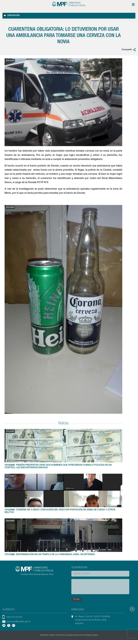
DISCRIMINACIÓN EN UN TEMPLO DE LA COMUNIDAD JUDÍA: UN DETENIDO (63, 537)
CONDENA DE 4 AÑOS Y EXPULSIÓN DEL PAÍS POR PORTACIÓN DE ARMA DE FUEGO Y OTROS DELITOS (63, 494)
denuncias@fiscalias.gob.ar (19, 622)
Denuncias (11, 15)
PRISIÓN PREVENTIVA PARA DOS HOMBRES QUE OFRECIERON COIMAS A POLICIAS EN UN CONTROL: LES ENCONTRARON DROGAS (63, 449)
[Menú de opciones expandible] (133, 4)
